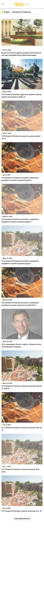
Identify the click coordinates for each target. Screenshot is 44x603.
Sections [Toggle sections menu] (3, 4)
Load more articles (22, 519)
